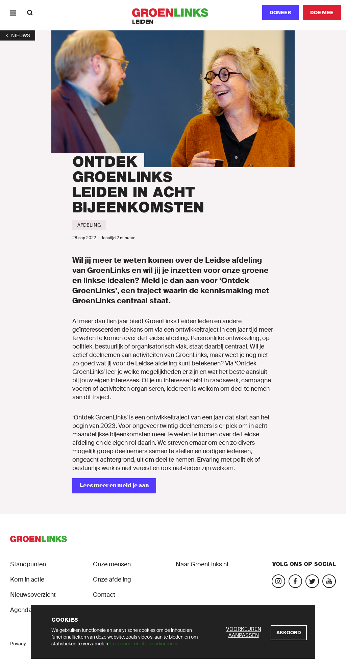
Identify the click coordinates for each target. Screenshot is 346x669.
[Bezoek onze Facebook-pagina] (295, 581)
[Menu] (12, 12)
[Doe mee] (322, 12)
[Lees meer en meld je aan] (114, 485)
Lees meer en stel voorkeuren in (144, 644)
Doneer (280, 12)
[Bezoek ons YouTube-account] (329, 581)
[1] (17, 35)
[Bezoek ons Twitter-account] (312, 581)
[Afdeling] (89, 225)
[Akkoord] (289, 632)
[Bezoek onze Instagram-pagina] (278, 581)
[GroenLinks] (173, 12)
